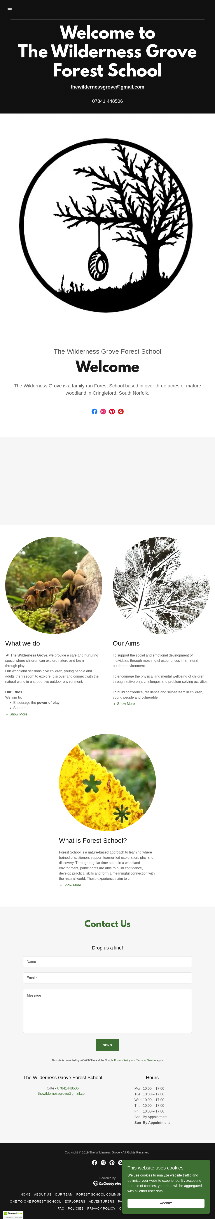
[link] (94, 411)
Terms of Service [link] (146, 1060)
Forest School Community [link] (101, 1194)
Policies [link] (76, 1208)
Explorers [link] (75, 1201)
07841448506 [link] (68, 1088)
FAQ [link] (61, 1208)
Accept (166, 1209)
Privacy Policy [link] (122, 1060)
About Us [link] (42, 1194)
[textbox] (107, 961)
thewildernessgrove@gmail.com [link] (62, 1093)
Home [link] (26, 1194)
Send (107, 1045)
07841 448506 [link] (107, 101)
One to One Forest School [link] (35, 1201)
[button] (28, 9)
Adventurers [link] (101, 1201)
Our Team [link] (64, 1194)
